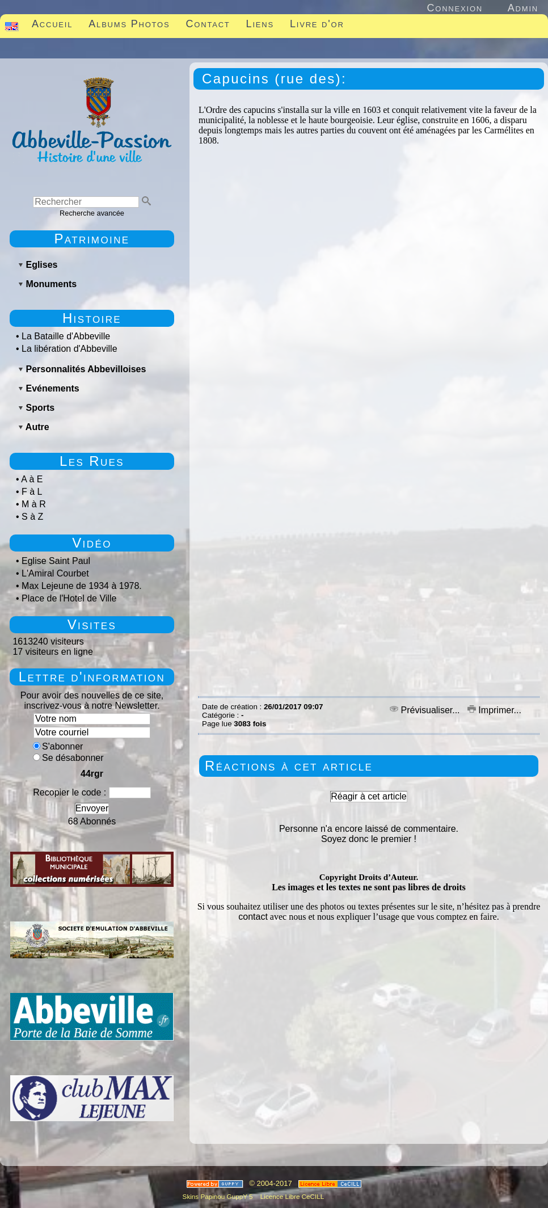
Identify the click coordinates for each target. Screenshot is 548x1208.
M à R (34, 504)
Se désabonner (68, 758)
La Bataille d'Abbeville (66, 336)
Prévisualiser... (426, 710)
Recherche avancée (92, 213)
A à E (32, 479)
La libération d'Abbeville (69, 348)
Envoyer (92, 808)
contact (253, 916)
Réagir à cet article (368, 796)
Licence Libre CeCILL (291, 1196)
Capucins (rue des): (274, 78)
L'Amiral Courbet (55, 573)
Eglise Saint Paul (56, 561)
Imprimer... (494, 710)
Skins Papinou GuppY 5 (219, 1196)
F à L (32, 491)
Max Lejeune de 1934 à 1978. (82, 586)
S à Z (32, 516)
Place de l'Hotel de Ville (69, 598)
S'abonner (58, 746)
